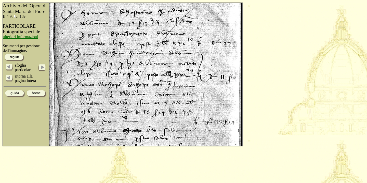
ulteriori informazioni (20, 37)
